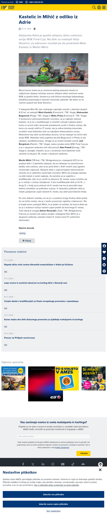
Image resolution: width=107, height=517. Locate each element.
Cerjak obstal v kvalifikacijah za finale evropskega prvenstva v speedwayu (41, 301)
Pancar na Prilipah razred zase (19, 337)
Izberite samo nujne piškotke (53, 504)
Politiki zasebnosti (62, 447)
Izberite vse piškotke (53, 494)
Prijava (84, 453)
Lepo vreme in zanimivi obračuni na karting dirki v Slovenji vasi (35, 282)
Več (5, 271)
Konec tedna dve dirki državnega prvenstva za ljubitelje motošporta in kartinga (43, 319)
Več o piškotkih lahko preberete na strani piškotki (56, 485)
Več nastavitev (53, 510)
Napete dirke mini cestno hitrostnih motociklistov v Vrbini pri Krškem (38, 264)
